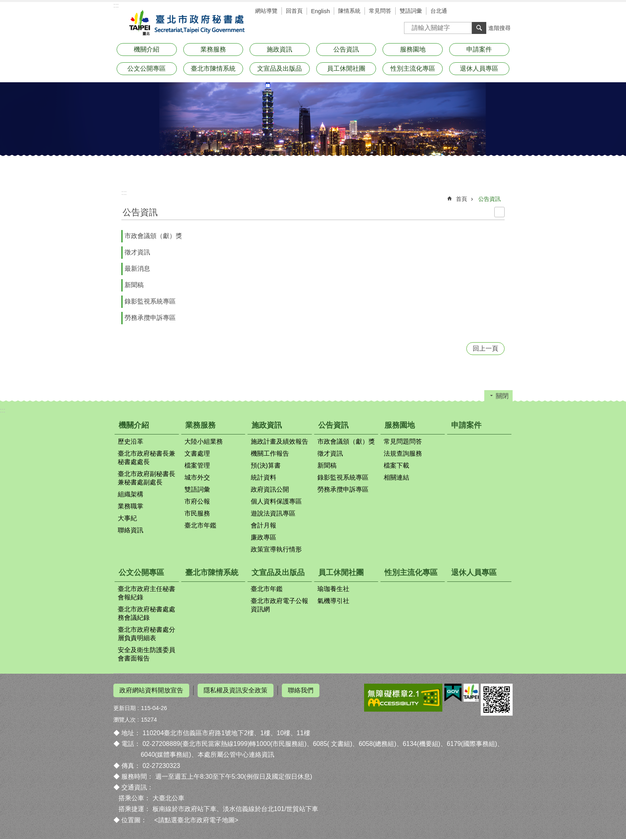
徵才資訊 (137, 252)
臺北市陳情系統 (213, 68)
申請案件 (479, 49)
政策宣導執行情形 (276, 549)
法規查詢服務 (403, 453)
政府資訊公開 (270, 489)
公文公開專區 (146, 68)
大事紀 (127, 518)
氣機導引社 (333, 600)
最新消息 (137, 268)
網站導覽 (266, 11)
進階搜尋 (499, 28)
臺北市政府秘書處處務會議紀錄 (146, 613)
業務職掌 (130, 506)
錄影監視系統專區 (150, 301)
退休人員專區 (479, 68)
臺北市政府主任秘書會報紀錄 (146, 593)
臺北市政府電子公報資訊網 (279, 605)
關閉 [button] (502, 396)
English (320, 11)
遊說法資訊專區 (273, 513)
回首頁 (294, 11)
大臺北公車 (168, 798)
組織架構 (130, 494)
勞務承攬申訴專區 (150, 317)
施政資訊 (279, 49)
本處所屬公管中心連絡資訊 (236, 754)
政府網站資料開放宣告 (151, 690)
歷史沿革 (130, 441)
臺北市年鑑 (200, 525)
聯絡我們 (300, 690)
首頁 (461, 199)
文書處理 (197, 453)
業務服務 (213, 49)
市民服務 (197, 513)
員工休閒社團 (346, 68)
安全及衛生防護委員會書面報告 (146, 654)
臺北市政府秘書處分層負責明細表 (146, 633)
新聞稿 (134, 285)
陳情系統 (349, 11)
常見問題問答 (403, 441)
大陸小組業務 (203, 441)
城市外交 (197, 477)
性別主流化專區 (412, 68)
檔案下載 (396, 465)
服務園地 (413, 49)
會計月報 (263, 525)
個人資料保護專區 (276, 501)
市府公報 (197, 501)
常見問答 (380, 11)
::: (116, 5)
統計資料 (263, 477)
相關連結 (396, 477)
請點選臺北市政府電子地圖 (196, 819)
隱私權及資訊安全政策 (235, 690)
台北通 (438, 11)
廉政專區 (263, 537)
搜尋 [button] (479, 28)
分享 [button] (505, 12)
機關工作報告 (270, 453)
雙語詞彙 (411, 11)
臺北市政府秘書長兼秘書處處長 (146, 457)
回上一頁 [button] (485, 348)
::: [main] (124, 192)
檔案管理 (197, 465)
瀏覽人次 (124, 719)
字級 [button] (493, 12)
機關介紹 (146, 49)
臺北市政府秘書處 (185, 23)
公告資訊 (346, 49)
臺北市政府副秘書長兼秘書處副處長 (146, 478)
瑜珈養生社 (333, 588)
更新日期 (124, 708)
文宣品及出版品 (279, 68)
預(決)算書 (266, 465)
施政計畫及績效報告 (279, 441)
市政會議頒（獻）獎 (153, 235)
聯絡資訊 (130, 530)
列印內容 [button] (499, 212)
